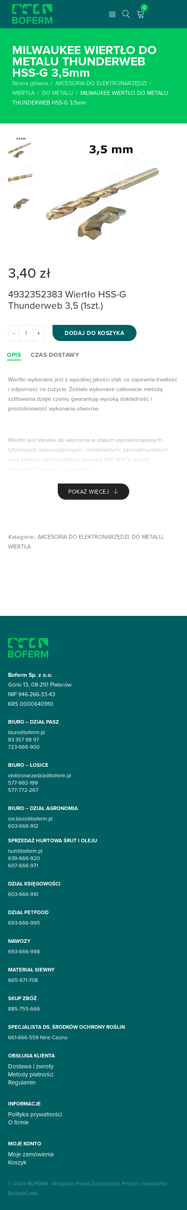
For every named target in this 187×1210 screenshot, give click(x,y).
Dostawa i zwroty (30, 1066)
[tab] (14, 354)
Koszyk (17, 1162)
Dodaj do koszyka (94, 333)
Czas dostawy (55, 354)
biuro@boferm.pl (26, 732)
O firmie (18, 1122)
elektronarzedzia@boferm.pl (39, 775)
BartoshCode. (23, 1193)
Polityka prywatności (35, 1114)
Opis (14, 354)
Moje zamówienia (31, 1154)
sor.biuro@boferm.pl (30, 818)
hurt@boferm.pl (25, 850)
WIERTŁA (23, 93)
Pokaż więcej (88, 492)
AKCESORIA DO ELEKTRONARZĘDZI (101, 83)
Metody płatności (30, 1074)
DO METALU (57, 93)
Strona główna (30, 83)
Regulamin (22, 1082)
